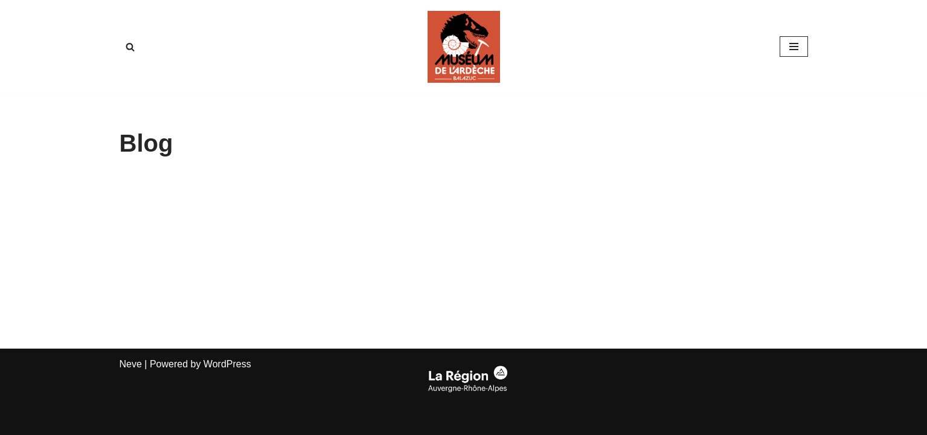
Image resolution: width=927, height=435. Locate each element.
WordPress (227, 364)
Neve (131, 364)
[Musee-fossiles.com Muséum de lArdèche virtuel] (464, 47)
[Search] (130, 46)
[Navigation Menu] (794, 46)
